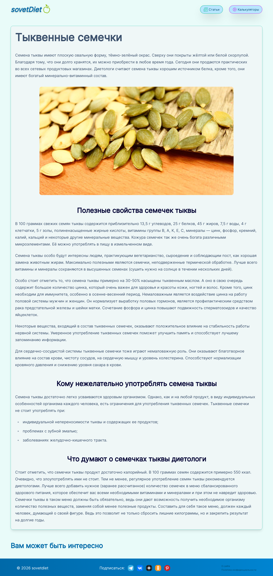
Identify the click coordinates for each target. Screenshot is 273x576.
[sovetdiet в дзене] (149, 568)
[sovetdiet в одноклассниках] (158, 568)
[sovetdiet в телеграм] (131, 568)
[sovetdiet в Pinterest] (167, 568)
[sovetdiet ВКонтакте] (140, 568)
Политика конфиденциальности (238, 569)
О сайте (225, 566)
